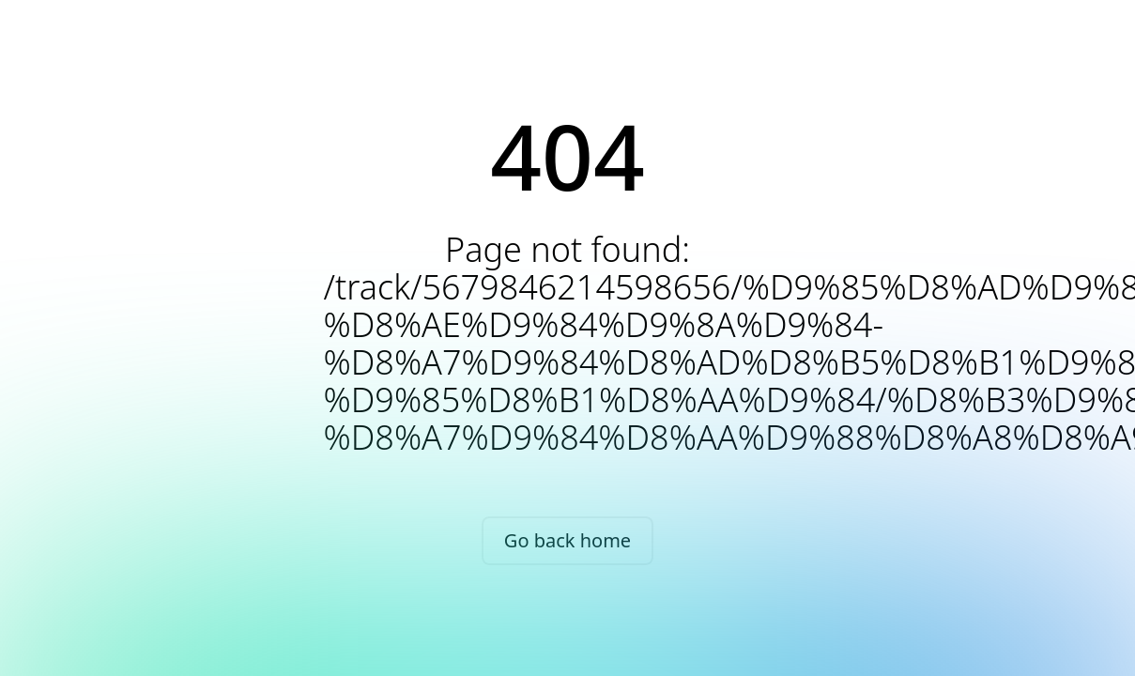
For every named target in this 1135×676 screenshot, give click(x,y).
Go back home (567, 540)
